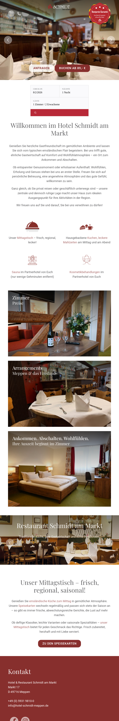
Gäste (36, 101)
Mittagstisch (25, 237)
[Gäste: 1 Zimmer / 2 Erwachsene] (59, 103)
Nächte (66, 89)
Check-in (37, 89)
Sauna (16, 272)
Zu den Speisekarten (59, 643)
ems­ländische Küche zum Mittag (50, 601)
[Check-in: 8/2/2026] (45, 91)
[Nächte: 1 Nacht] (74, 91)
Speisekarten (26, 605)
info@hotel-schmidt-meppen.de (28, 705)
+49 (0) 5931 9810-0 (21, 701)
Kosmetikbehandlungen (85, 272)
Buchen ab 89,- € (72, 68)
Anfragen (41, 68)
